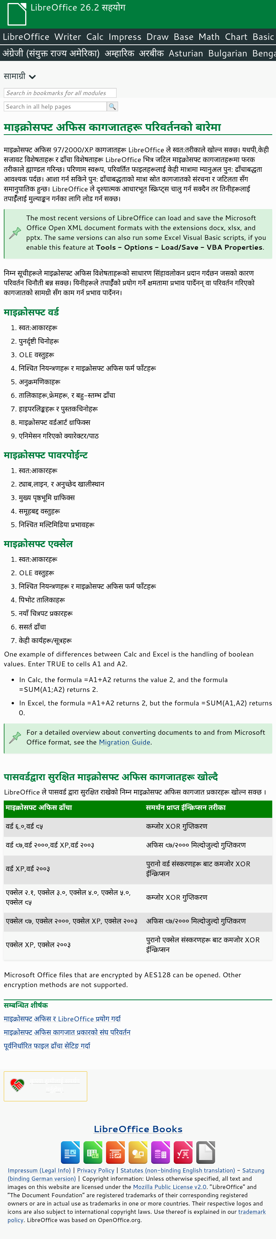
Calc (95, 36)
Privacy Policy (95, 1170)
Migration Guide (124, 742)
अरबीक (151, 53)
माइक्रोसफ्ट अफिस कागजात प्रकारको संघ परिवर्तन (67, 1032)
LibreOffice (25, 36)
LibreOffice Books (138, 1128)
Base (183, 36)
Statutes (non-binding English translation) (177, 1170)
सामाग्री (15, 76)
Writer (67, 36)
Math (209, 36)
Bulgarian (227, 53)
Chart (235, 36)
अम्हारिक (119, 53)
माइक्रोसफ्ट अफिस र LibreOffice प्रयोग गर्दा (62, 1019)
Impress (125, 36)
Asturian (185, 53)
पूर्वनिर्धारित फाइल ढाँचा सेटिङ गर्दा (47, 1046)
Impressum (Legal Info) (39, 1170)
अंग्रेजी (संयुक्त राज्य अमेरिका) (51, 53)
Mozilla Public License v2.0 (169, 1187)
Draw (157, 36)
